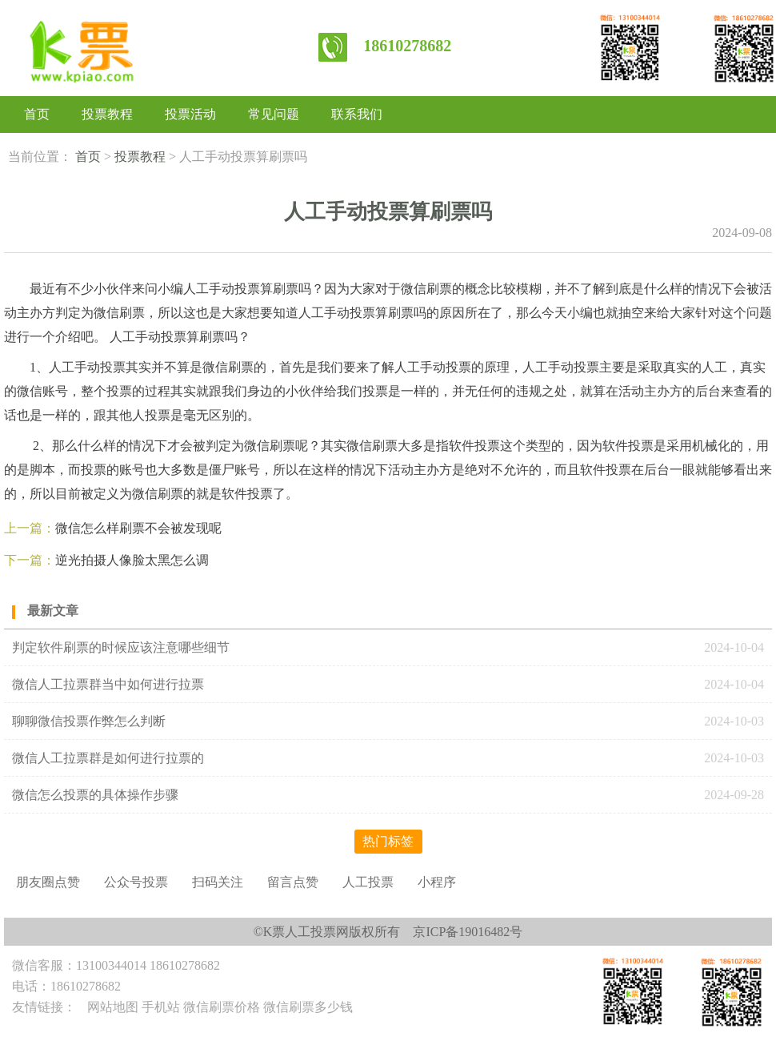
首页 (37, 114)
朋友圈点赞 (48, 882)
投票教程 (107, 114)
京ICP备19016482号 (467, 931)
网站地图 (112, 1007)
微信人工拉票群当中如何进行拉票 (108, 684)
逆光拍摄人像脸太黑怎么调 (132, 560)
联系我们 (356, 114)
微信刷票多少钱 (308, 1007)
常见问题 (273, 114)
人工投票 (368, 882)
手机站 (161, 1007)
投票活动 (190, 114)
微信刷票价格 (221, 1007)
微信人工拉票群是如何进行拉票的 (108, 758)
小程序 (437, 882)
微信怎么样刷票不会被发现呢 (138, 528)
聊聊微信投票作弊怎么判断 (90, 721)
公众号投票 (136, 882)
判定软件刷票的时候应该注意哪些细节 (121, 647)
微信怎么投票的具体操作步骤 (95, 795)
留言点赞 (292, 882)
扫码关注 (217, 882)
